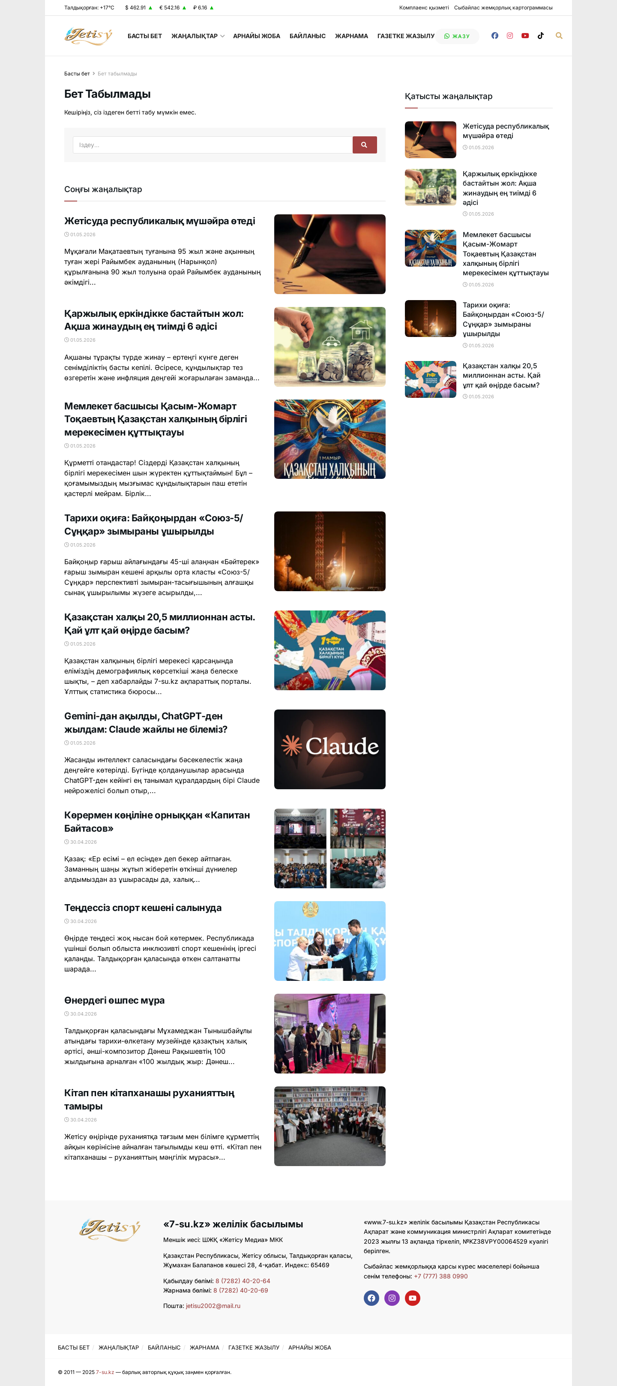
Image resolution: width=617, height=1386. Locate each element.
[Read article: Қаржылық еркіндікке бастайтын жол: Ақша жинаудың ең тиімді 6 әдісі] (330, 347)
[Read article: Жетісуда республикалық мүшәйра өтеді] (330, 254)
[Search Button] (559, 36)
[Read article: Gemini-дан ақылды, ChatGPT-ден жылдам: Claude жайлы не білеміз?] (330, 749)
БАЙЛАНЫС (308, 35)
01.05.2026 (80, 235)
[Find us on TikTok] (541, 36)
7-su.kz (105, 1372)
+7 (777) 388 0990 (440, 1276)
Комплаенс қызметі (424, 7)
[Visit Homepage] (88, 36)
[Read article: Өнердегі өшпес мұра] (330, 1033)
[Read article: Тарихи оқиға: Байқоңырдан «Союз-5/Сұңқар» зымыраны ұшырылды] (330, 551)
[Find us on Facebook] (494, 36)
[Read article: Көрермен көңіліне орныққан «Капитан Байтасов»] (330, 848)
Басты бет (77, 73)
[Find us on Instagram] (510, 36)
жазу (457, 36)
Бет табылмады (117, 73)
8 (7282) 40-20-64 (243, 1280)
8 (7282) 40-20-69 (240, 1290)
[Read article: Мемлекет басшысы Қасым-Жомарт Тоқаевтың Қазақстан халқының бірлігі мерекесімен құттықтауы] (330, 439)
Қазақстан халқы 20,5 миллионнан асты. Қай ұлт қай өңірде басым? (502, 375)
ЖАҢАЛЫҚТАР (194, 35)
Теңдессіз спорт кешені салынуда (143, 907)
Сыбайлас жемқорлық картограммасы (503, 7)
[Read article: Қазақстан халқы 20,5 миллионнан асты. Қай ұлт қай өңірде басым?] (330, 650)
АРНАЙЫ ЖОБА (256, 35)
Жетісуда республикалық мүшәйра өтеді (159, 220)
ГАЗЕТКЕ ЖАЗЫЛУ (406, 35)
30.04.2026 (80, 842)
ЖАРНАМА (351, 35)
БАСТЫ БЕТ (145, 35)
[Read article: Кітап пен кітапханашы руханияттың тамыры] (330, 1126)
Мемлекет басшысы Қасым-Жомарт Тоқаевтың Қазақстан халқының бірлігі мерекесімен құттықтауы (155, 419)
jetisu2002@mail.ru (213, 1305)
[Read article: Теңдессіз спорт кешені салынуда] (330, 941)
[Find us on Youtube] (525, 36)
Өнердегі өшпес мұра (114, 1000)
